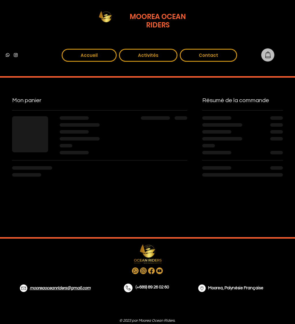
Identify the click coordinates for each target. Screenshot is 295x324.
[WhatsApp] (7, 55)
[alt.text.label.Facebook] (23, 55)
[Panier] (268, 55)
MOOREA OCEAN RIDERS (158, 21)
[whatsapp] (135, 270)
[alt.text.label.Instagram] (15, 55)
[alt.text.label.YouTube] (32, 55)
